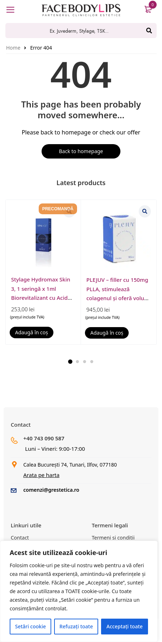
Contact (20, 537)
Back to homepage (81, 151)
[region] (79, 591)
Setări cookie (30, 626)
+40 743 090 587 (44, 438)
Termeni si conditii (113, 537)
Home (13, 47)
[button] (31, 332)
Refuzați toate (76, 626)
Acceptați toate (124, 626)
